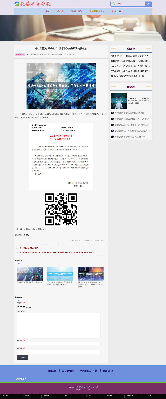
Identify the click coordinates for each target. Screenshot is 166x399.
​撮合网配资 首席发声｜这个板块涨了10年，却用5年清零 (136, 137)
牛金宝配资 (20, 54)
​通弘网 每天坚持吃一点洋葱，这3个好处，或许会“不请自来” (138, 125)
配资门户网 (116, 11)
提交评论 (22, 357)
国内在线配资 (76, 11)
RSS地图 (87, 387)
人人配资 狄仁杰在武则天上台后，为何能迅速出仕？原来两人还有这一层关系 (139, 101)
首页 (47, 11)
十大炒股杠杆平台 (96, 11)
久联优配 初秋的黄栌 (30, 248)
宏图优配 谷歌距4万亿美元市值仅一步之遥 (127, 76)
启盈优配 (60, 11)
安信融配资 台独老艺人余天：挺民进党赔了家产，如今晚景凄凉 (135, 71)
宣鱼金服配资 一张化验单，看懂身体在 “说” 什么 (129, 56)
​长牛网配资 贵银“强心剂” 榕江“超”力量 (129, 113)
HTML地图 (94, 387)
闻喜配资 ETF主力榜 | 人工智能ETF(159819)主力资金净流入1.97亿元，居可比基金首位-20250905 (58, 252)
